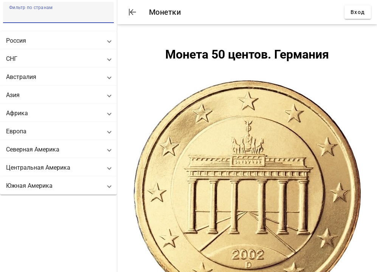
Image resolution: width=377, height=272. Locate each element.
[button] (58, 40)
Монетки (165, 12)
